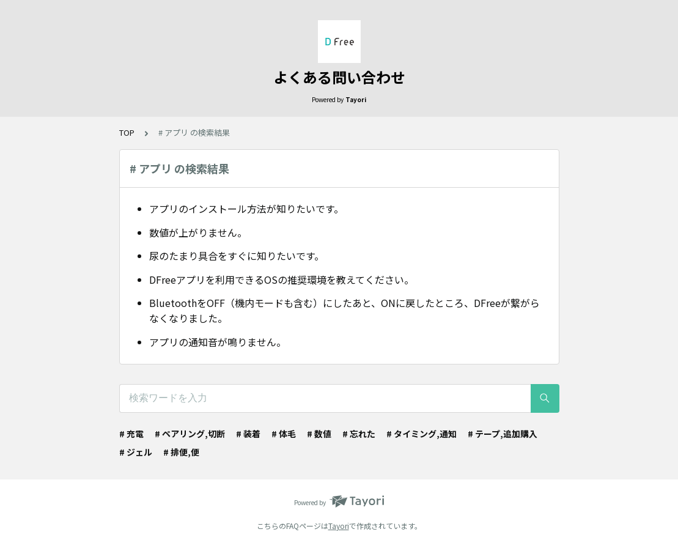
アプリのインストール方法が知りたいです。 (246, 208)
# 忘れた (358, 433)
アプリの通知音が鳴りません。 (217, 342)
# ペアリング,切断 (190, 433)
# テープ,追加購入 (502, 433)
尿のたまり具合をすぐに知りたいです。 (236, 255)
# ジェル (135, 452)
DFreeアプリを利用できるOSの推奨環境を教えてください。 (281, 279)
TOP (126, 132)
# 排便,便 (181, 452)
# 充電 (131, 433)
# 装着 (248, 433)
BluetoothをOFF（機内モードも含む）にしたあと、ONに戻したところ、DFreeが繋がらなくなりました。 (344, 310)
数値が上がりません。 (198, 232)
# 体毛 (283, 433)
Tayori (338, 525)
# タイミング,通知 (421, 433)
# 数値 (319, 433)
